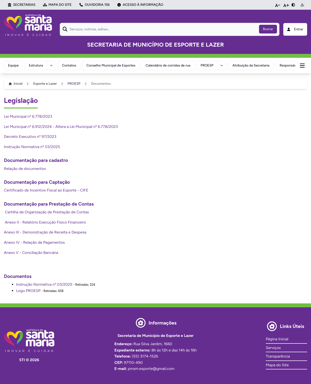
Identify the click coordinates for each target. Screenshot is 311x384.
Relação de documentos (25, 168)
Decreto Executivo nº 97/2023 (30, 136)
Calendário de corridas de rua (169, 65)
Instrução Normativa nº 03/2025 (32, 146)
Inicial (15, 83)
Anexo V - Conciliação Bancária (31, 252)
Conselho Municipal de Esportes (112, 65)
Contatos (70, 65)
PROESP (208, 65)
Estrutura (36, 65)
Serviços (273, 347)
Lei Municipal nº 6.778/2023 (28, 116)
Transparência (278, 355)
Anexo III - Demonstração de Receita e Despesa (45, 231)
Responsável (291, 65)
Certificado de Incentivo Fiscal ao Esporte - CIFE (46, 189)
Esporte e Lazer (45, 83)
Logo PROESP (28, 290)
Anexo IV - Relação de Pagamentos (34, 242)
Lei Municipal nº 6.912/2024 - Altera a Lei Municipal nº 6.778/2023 (61, 126)
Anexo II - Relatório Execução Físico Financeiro (45, 221)
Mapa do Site (277, 364)
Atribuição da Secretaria (252, 65)
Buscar (268, 29)
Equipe (13, 65)
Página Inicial (277, 338)
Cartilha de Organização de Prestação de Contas (46, 211)
